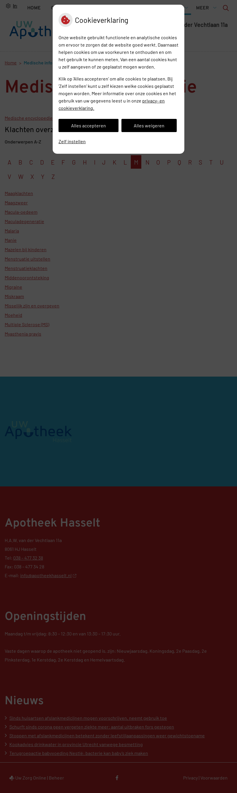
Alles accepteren (88, 125)
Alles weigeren (149, 125)
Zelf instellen (72, 141)
